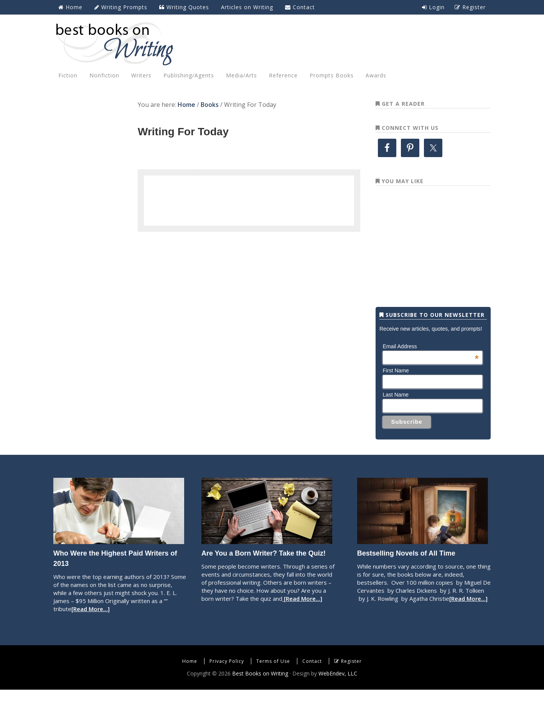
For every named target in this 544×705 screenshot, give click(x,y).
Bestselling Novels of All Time (406, 568)
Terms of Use (273, 676)
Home (189, 676)
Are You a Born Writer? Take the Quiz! (263, 568)
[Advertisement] (249, 199)
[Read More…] (90, 624)
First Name (395, 386)
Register (351, 676)
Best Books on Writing (272, 43)
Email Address (430, 362)
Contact (312, 676)
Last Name (395, 410)
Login (433, 7)
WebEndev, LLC (337, 688)
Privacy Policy (226, 676)
